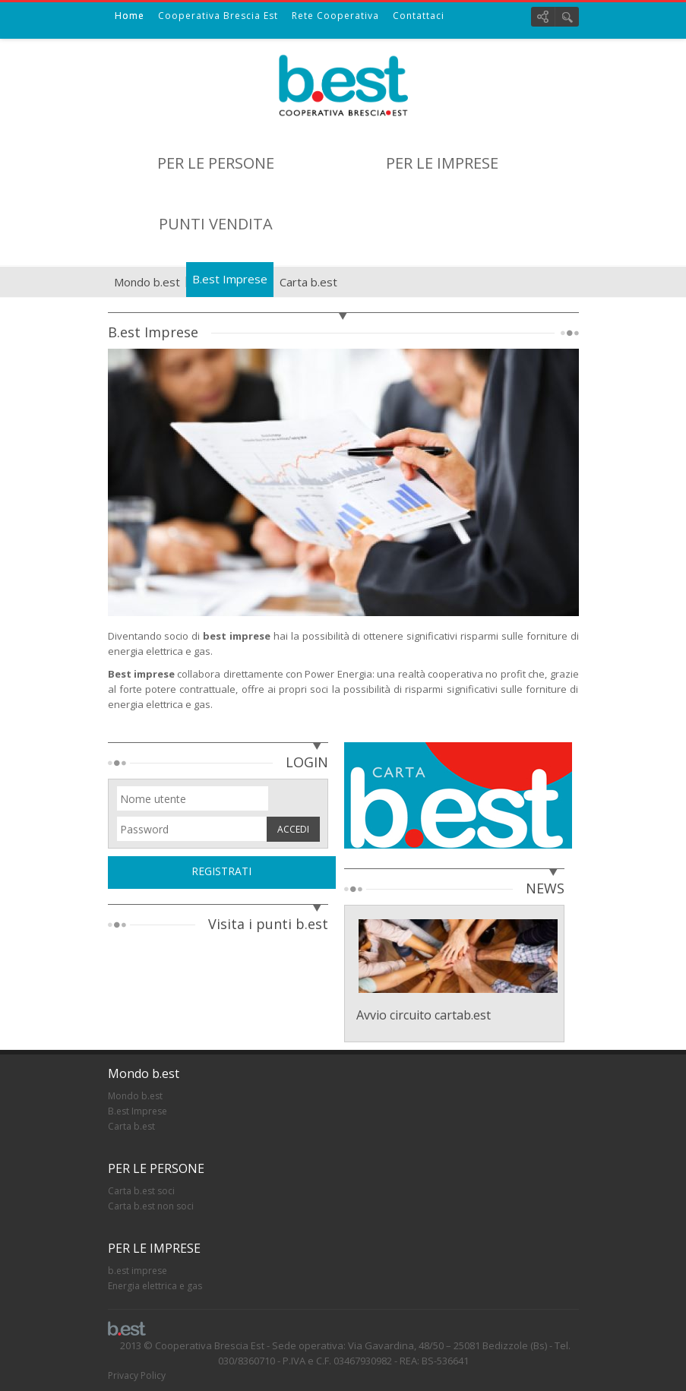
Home (129, 15)
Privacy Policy (137, 1375)
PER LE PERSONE (215, 163)
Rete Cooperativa (335, 15)
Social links (542, 17)
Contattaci (418, 15)
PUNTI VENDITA (216, 223)
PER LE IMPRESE (442, 163)
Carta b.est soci (141, 1190)
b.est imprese (137, 1270)
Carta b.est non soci (151, 1206)
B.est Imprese (229, 278)
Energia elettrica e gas (155, 1285)
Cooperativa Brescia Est (218, 15)
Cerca (567, 17)
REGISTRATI (221, 871)
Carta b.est (308, 282)
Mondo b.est (147, 282)
